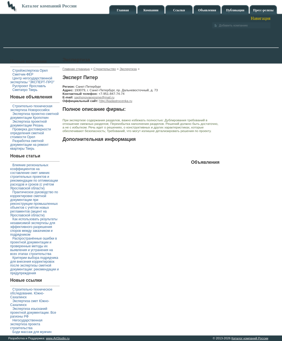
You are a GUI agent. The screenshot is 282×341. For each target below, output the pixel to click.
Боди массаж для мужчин (31, 332)
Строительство (104, 69)
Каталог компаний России (249, 338)
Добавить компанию (233, 25)
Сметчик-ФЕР (22, 74)
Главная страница (76, 69)
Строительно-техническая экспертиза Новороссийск (31, 108)
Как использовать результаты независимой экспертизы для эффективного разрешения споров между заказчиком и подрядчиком (33, 227)
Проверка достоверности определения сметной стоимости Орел (30, 133)
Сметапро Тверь (24, 90)
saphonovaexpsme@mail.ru (94, 97)
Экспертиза (128, 69)
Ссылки (179, 10)
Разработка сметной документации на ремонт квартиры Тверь (29, 145)
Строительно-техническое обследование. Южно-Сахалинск (31, 293)
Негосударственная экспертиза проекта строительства (26, 324)
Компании (151, 10)
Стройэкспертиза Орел (30, 71)
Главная (123, 10)
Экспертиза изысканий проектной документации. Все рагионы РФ (33, 312)
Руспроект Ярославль (29, 86)
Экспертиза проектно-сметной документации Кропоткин (34, 116)
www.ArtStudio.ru (58, 338)
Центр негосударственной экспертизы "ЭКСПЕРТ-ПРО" (32, 80)
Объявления (207, 10)
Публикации (235, 10)
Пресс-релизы (263, 10)
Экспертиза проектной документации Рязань (28, 123)
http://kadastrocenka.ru (115, 101)
